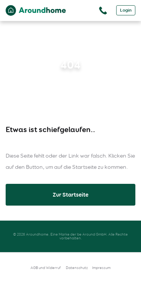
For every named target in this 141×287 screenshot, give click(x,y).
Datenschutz (77, 267)
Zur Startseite (70, 194)
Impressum (101, 267)
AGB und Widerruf (45, 267)
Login (126, 10)
